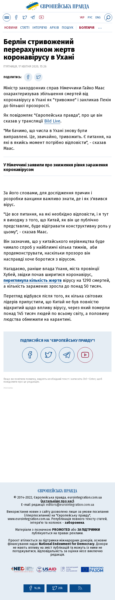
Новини (10, 28)
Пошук (67, 28)
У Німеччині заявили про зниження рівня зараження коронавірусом (55, 167)
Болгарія (86, 28)
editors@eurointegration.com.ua (70, 505)
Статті (25, 28)
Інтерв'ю (39, 28)
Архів (54, 28)
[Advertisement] (57, 421)
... (100, 26)
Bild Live (52, 121)
